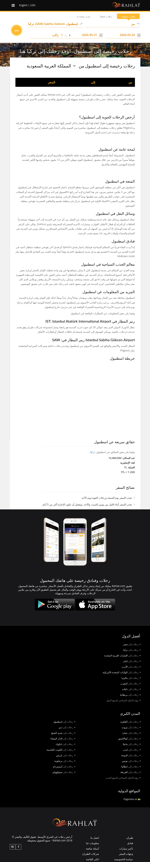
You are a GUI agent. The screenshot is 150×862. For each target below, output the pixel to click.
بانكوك (65, 744)
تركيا (92, 452)
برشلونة (64, 761)
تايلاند (131, 689)
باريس (65, 755)
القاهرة (130, 721)
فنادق (130, 843)
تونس (131, 761)
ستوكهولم (64, 772)
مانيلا (131, 744)
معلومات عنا (92, 843)
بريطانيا (130, 694)
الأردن (131, 666)
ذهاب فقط (103, 16)
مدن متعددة (79, 16)
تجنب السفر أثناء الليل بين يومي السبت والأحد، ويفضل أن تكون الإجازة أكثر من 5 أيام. (87, 504)
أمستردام (64, 766)
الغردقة (130, 772)
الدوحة (130, 755)
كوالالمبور (129, 738)
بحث (16, 30)
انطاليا (130, 766)
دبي (67, 727)
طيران (129, 837)
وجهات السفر (126, 853)
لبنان (131, 661)
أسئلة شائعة (92, 848)
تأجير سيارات (126, 848)
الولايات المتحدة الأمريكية (121, 672)
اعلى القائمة (92, 859)
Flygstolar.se (132, 799)
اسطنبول (64, 721)
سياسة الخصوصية (123, 859)
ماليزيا (131, 678)
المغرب (130, 683)
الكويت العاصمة (61, 749)
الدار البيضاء (62, 738)
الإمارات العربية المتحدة (122, 655)
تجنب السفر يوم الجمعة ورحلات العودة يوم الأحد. (106, 497)
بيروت (131, 727)
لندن (131, 749)
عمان (131, 733)
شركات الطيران (90, 853)
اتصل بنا (95, 837)
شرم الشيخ (63, 733)
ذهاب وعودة (127, 16)
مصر (131, 644)
